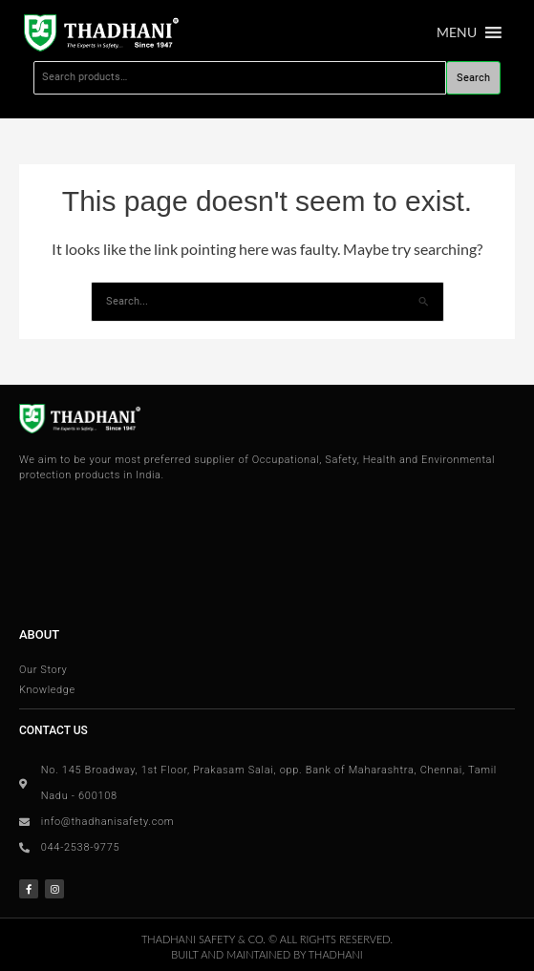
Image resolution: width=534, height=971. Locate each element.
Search (473, 78)
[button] (457, 32)
